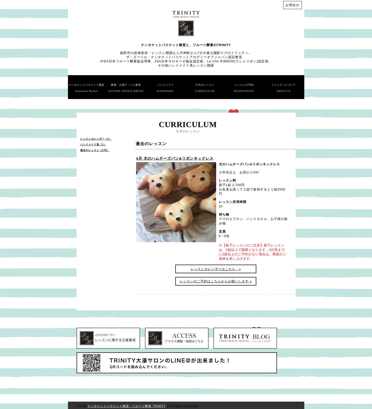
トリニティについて (283, 88)
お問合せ (292, 5)
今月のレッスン (205, 88)
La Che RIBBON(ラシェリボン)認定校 (238, 61)
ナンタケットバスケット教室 (86, 88)
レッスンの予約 (244, 88)
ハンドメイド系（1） (93, 144)
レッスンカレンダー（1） (96, 138)
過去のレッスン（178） (95, 150)
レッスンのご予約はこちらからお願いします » (216, 281)
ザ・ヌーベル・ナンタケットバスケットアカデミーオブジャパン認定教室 (184, 57)
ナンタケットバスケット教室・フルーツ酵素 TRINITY (126, 406)
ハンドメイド (165, 88)
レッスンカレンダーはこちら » (216, 269)
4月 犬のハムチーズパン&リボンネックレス (174, 158)
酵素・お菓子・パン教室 (126, 88)
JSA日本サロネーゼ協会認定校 (179, 61)
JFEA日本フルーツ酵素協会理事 (125, 61)
